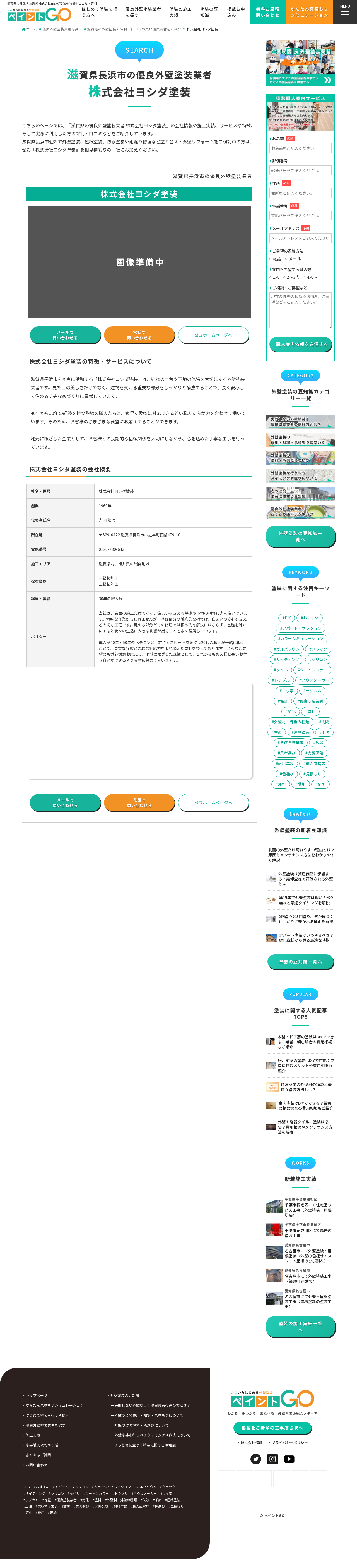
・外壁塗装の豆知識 (102, 1395)
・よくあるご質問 (16, 1454)
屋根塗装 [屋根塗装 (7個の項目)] (302, 732)
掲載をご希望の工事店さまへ (272, 1448)
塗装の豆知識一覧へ (301, 961)
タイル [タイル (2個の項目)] (282, 669)
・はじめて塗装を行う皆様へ (25, 1415)
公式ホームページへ (213, 335)
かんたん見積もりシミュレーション (310, 12)
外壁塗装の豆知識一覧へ (301, 536)
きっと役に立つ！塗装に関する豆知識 (124, 1445)
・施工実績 (11, 1435)
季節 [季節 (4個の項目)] (278, 732)
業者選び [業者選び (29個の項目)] (288, 753)
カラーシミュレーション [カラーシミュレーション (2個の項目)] (301, 638)
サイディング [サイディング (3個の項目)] (287, 659)
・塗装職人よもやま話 (20, 1445)
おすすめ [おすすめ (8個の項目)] (311, 618)
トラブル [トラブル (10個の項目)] (282, 680)
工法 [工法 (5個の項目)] (325, 732)
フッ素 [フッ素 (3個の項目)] (288, 690)
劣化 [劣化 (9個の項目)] (292, 711)
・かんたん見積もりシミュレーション (32, 1405)
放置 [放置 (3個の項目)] (319, 742)
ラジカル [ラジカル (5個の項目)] (313, 690)
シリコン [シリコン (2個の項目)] (319, 659)
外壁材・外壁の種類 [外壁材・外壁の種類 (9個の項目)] (291, 721)
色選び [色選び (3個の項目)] (288, 774)
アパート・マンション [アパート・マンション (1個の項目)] (301, 628)
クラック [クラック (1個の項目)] (319, 649)
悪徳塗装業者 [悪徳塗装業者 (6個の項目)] (291, 742)
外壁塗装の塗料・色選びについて (121, 1425)
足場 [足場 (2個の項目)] (321, 784)
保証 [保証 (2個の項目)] (284, 701)
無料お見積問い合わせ (268, 12)
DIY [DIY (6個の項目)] (288, 618)
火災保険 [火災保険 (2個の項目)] (315, 753)
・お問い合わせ (14, 1464)
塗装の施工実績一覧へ (301, 1326)
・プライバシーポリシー (288, 1463)
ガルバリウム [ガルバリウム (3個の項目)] (288, 649)
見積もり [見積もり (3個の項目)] (313, 774)
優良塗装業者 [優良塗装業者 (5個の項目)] (311, 701)
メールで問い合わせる (65, 334)
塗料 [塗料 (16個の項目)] (311, 711)
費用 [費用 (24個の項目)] (302, 784)
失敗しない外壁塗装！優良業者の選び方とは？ (132, 1405)
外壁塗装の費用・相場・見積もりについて (128, 1415)
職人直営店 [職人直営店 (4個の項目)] (315, 763)
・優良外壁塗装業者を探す (23, 1425)
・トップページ (14, 1395)
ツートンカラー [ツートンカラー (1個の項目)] (313, 669)
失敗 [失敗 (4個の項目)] (325, 721)
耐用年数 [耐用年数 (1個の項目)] (286, 763)
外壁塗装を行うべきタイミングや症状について (132, 1435)
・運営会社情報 (249, 1463)
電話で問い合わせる (139, 334)
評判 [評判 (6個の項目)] (282, 784)
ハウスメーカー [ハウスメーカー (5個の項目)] (315, 680)
